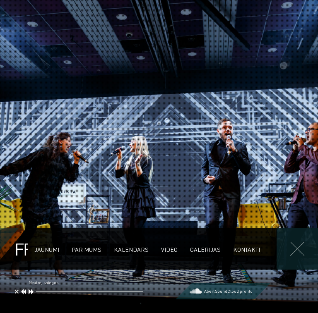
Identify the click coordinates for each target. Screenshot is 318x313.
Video (169, 249)
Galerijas (205, 249)
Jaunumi (46, 249)
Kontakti (246, 249)
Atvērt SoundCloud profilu (228, 291)
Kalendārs (131, 249)
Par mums (86, 249)
